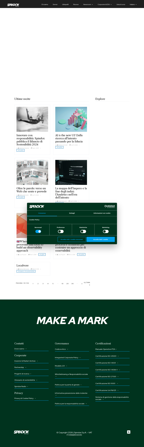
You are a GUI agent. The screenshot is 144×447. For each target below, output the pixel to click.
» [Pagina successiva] (82, 284)
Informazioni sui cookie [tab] (102, 213)
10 (63, 284)
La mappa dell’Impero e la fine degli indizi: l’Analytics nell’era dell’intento (71, 193)
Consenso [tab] (42, 213)
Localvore (22, 265)
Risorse (76, 4)
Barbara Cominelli (63, 145)
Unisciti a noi (121, 4)
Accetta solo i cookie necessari (71, 239)
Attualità (21, 150)
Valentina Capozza (24, 148)
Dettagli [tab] (72, 213)
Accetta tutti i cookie (100, 239)
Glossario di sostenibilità (26, 271)
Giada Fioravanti (62, 201)
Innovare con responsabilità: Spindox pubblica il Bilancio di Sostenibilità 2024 (30, 140)
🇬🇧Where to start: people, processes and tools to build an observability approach (32, 246)
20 (67, 284)
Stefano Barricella (23, 195)
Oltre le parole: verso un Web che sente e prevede (31, 190)
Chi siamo (44, 4)
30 (73, 284)
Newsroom (87, 4)
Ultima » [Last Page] (87, 284)
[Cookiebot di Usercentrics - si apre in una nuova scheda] (106, 206)
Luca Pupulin (22, 254)
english (42, 254)
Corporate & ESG (104, 4)
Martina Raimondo (24, 269)
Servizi (55, 4)
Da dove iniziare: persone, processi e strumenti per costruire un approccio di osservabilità (70, 246)
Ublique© (65, 4)
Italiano (132, 4)
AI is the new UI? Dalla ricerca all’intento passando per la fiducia (69, 138)
